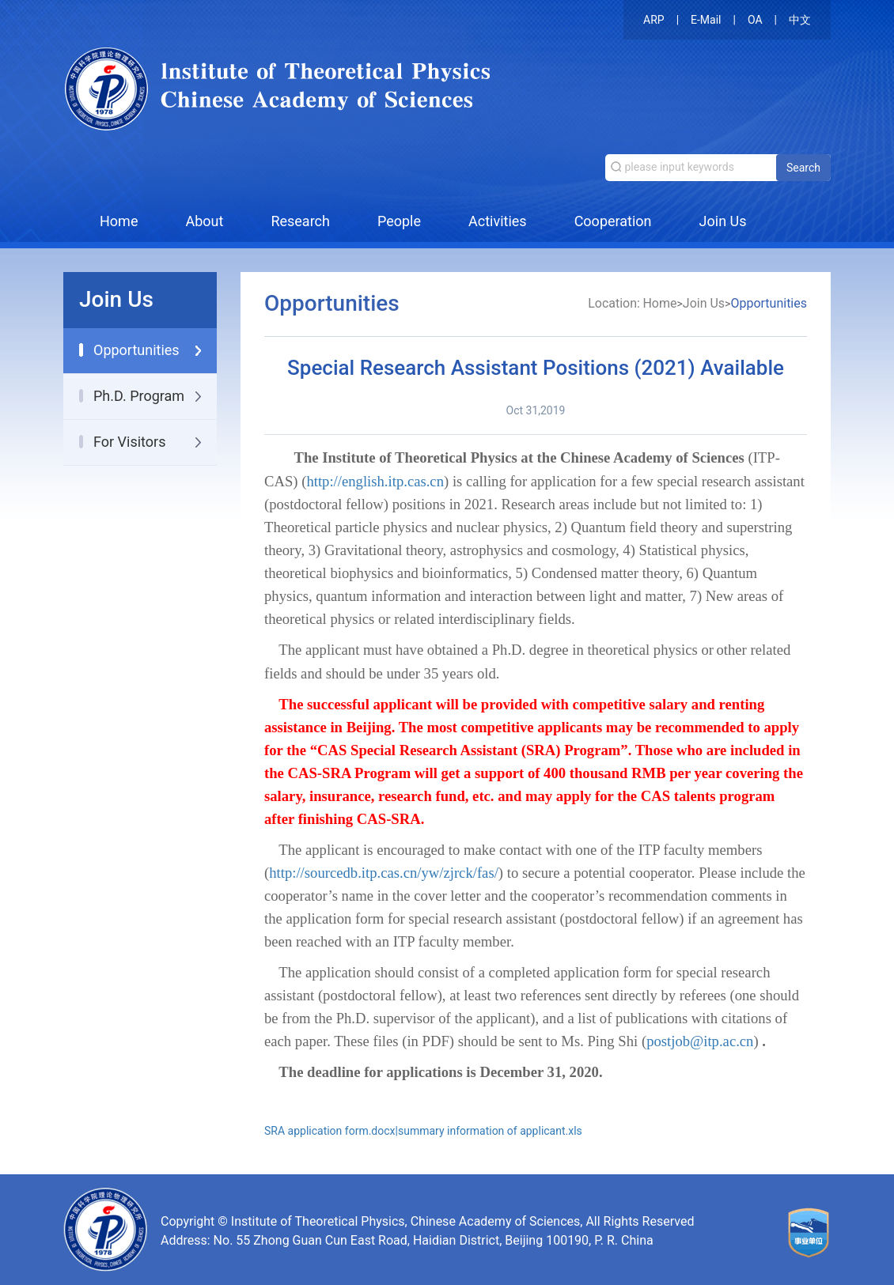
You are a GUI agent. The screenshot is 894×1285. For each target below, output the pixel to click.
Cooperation (613, 221)
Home (119, 221)
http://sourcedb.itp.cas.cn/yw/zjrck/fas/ (383, 872)
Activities (497, 221)
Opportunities (768, 303)
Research (300, 221)
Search (803, 167)
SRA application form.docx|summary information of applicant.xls (423, 1130)
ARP (654, 19)
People (399, 221)
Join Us (723, 221)
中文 (800, 19)
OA (755, 19)
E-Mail (706, 19)
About (204, 221)
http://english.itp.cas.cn (375, 481)
